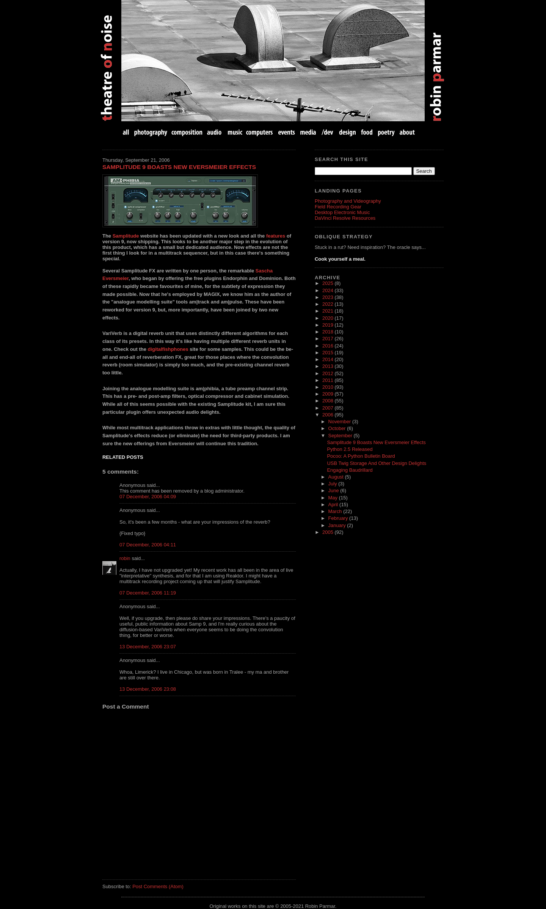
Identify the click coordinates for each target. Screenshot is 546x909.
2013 (328, 366)
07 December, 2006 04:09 (147, 496)
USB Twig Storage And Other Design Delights (376, 463)
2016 (328, 346)
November (340, 421)
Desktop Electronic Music (342, 212)
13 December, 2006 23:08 (147, 689)
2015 (328, 352)
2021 (328, 311)
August (336, 477)
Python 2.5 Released (349, 449)
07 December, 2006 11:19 (147, 593)
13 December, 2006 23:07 (147, 646)
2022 (328, 304)
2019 (328, 325)
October (337, 428)
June (334, 490)
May (333, 498)
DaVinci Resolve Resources (345, 218)
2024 (328, 290)
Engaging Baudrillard (349, 470)
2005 (328, 532)
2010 (328, 387)
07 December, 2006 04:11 (147, 545)
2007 (328, 408)
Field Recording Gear (338, 207)
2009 (328, 394)
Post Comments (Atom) (158, 886)
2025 (328, 283)
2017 (328, 338)
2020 (328, 318)
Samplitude (126, 236)
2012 (328, 373)
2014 (328, 359)
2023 (328, 297)
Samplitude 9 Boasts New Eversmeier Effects (179, 167)
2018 (328, 332)
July (333, 484)
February (338, 518)
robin (124, 558)
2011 (328, 380)
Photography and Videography (348, 201)
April (334, 504)
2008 (328, 401)
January (337, 525)
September (341, 435)
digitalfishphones (167, 349)
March (336, 511)
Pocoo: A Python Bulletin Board (361, 456)
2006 (328, 415)
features (275, 236)
